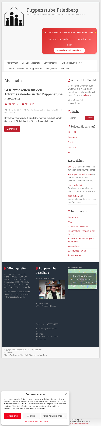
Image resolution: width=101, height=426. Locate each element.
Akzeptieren (13, 416)
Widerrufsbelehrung (77, 251)
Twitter (71, 142)
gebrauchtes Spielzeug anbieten (69, 50)
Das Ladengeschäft (31, 63)
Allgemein (29, 104)
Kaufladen (42, 110)
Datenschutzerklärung (31, 421)
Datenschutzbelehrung (78, 226)
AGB (70, 222)
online (86, 95)
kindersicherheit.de (76, 185)
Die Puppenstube (34, 68)
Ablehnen (31, 416)
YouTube (72, 147)
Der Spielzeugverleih (71, 63)
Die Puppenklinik (14, 68)
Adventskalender (32, 110)
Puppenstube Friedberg (52, 10)
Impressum (44, 421)
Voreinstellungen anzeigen (54, 416)
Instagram (72, 137)
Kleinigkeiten (51, 110)
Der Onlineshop (51, 63)
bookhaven (13, 104)
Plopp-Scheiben (9, 113)
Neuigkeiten (51, 68)
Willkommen (12, 63)
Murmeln (59, 110)
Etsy (70, 152)
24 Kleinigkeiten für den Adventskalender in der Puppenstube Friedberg (33, 94)
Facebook (72, 132)
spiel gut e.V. (73, 196)
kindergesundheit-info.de (79, 174)
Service (64, 68)
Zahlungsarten (74, 255)
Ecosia (71, 167)
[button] (65, 394)
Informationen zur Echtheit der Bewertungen (76, 423)
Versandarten (74, 246)
